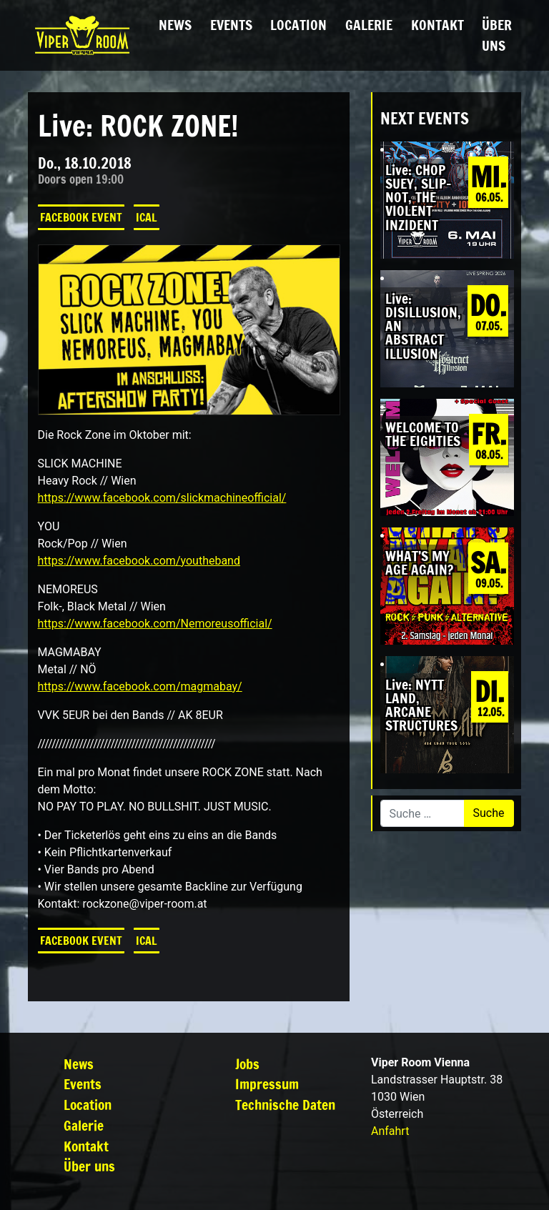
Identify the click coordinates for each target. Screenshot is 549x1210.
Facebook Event (81, 217)
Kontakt (437, 24)
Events (231, 24)
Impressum (267, 1084)
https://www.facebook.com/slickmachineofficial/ (162, 498)
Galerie (368, 24)
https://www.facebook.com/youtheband (139, 560)
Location (298, 24)
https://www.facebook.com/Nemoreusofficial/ (155, 623)
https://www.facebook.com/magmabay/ (140, 686)
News (175, 24)
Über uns (497, 35)
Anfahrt (390, 1131)
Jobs (247, 1063)
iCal (146, 217)
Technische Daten (285, 1104)
